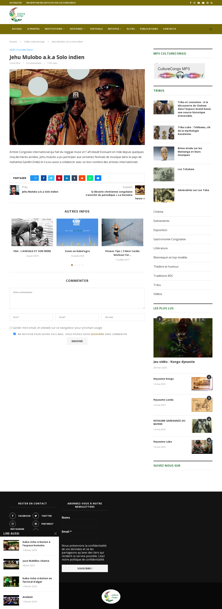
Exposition (160, 230)
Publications (149, 28)
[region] (179, 71)
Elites (131, 28)
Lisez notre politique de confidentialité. (83, 557)
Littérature (160, 248)
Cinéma (158, 212)
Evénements (161, 221)
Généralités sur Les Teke (193, 190)
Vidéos (157, 294)
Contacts (169, 28)
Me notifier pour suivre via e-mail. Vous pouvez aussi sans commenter (69, 334)
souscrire (97, 334)
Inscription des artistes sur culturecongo (51, 2)
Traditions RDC (163, 276)
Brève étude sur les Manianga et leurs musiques (190, 152)
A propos (33, 28)
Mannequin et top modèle (170, 257)
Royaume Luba (162, 441)
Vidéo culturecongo (34, 41)
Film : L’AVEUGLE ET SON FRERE (32, 251)
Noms (66, 517)
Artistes (113, 28)
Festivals (96, 28)
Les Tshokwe (186, 169)
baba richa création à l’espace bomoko (36, 544)
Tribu (157, 285)
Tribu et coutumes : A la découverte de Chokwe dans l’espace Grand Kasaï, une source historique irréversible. (194, 108)
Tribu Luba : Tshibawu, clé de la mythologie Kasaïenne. (194, 131)
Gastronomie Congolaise (169, 239)
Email (67, 531)
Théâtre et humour (166, 266)
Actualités (16, 2)
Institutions (53, 28)
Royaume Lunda (163, 399)
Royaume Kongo (163, 378)
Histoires (76, 28)
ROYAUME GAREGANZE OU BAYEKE (169, 422)
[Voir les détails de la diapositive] (179, 71)
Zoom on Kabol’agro (77, 251)
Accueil (17, 28)
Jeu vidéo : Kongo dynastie (174, 362)
